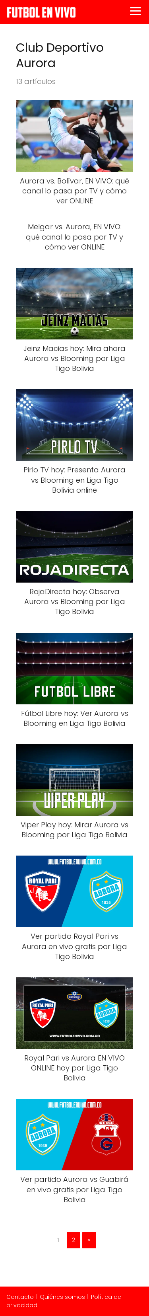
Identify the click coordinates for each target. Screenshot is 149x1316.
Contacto (20, 1297)
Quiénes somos (62, 1297)
